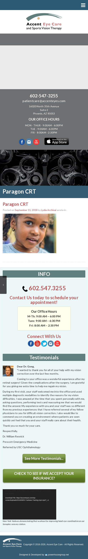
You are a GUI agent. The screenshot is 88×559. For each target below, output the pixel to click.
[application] (29, 504)
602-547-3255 (44, 95)
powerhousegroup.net (57, 554)
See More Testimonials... (44, 458)
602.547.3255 (44, 288)
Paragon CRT (15, 204)
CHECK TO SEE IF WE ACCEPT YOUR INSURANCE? (44, 475)
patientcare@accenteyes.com (43, 101)
